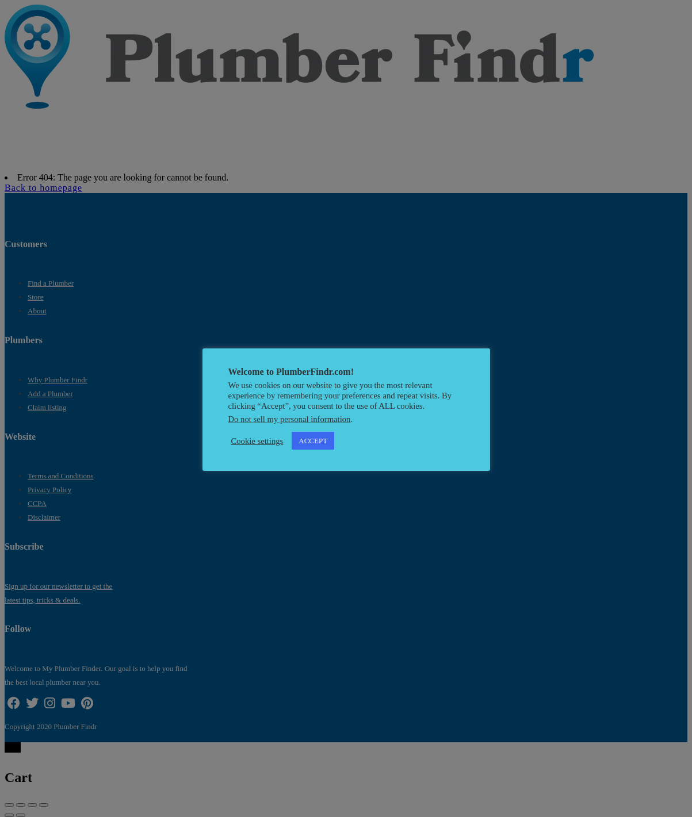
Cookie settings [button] (257, 441)
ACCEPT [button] (313, 440)
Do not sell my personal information (289, 419)
